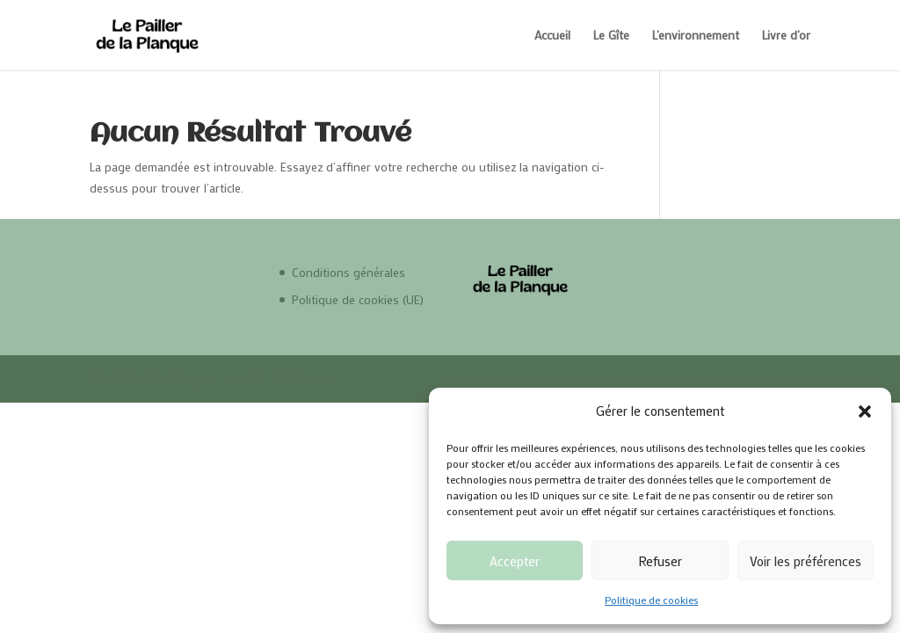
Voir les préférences (805, 561)
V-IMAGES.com (292, 378)
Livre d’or (786, 36)
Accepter (515, 561)
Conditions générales (348, 272)
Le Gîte (611, 36)
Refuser (660, 561)
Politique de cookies (651, 600)
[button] (865, 411)
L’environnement (695, 36)
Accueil (552, 36)
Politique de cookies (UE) (358, 299)
